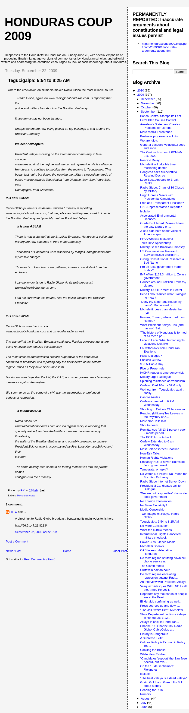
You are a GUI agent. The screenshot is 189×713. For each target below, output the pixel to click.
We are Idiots (149, 140)
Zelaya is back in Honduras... (159, 622)
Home (67, 551)
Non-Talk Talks (150, 453)
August (146, 698)
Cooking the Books (152, 650)
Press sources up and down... (160, 605)
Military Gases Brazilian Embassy (162, 247)
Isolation (145, 211)
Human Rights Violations (156, 457)
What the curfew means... (157, 530)
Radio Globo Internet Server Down (163, 481)
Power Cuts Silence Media (157, 542)
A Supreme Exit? (151, 638)
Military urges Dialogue (155, 377)
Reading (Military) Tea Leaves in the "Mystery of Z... (161, 415)
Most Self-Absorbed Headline (159, 449)
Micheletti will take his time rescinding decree (158, 166)
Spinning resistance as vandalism (162, 381)
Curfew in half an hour (155, 570)
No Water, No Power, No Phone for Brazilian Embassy (163, 475)
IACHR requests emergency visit (162, 372)
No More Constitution (154, 525)
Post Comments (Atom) (40, 559)
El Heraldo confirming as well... (160, 601)
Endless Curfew (150, 360)
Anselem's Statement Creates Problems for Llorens (160, 126)
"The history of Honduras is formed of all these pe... (163, 334)
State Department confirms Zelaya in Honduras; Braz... (163, 615)
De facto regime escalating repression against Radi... (159, 575)
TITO (13, 512)
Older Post (120, 551)
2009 (141, 94)
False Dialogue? (151, 355)
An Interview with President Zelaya (163, 582)
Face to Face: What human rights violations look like (162, 341)
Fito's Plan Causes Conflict (158, 120)
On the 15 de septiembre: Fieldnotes (157, 667)
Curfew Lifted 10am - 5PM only (160, 385)
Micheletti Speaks (152, 546)
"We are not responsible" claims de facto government (163, 495)
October (146, 107)
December (148, 99)
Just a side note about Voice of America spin (160, 232)
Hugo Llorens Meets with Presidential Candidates (157, 196)
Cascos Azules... (151, 397)
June (144, 707)
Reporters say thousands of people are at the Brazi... (163, 595)
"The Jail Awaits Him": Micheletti (161, 610)
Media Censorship (152, 509)
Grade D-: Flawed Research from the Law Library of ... (162, 224)
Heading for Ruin (151, 690)
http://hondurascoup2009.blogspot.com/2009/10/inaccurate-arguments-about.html (164, 47)
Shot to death (149, 425)
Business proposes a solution (159, 136)
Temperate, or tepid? (154, 469)
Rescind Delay (150, 160)
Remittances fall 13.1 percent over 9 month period (163, 431)
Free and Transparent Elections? (162, 203)
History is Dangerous (154, 634)
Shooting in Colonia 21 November (162, 409)
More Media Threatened (156, 132)
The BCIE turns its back (156, 437)
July (144, 702)
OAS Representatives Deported (161, 207)
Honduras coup (26, 495)
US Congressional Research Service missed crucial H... (159, 252)
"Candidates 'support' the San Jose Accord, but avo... (163, 660)
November (148, 103)
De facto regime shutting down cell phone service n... (163, 559)
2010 (141, 90)
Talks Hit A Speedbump (155, 243)
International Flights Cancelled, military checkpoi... (161, 535)
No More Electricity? (153, 505)
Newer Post (13, 551)
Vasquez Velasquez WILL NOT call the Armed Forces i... (163, 587)
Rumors (145, 694)
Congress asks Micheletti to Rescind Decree (158, 173)
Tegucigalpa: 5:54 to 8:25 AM (159, 521)
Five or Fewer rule (152, 368)
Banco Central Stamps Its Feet (160, 116)
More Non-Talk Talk (153, 421)
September (148, 111)
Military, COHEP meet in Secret (161, 290)
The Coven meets (152, 566)
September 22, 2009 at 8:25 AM (36, 532)
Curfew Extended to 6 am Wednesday (157, 443)
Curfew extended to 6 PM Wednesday (157, 403)
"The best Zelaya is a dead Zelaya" (163, 678)
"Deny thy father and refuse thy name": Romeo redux (161, 303)
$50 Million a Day (151, 364)
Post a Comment (17, 541)
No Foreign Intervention (156, 501)
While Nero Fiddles (153, 654)
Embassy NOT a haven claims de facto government (162, 463)
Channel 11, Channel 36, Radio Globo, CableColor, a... (161, 627)
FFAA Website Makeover (156, 238)
